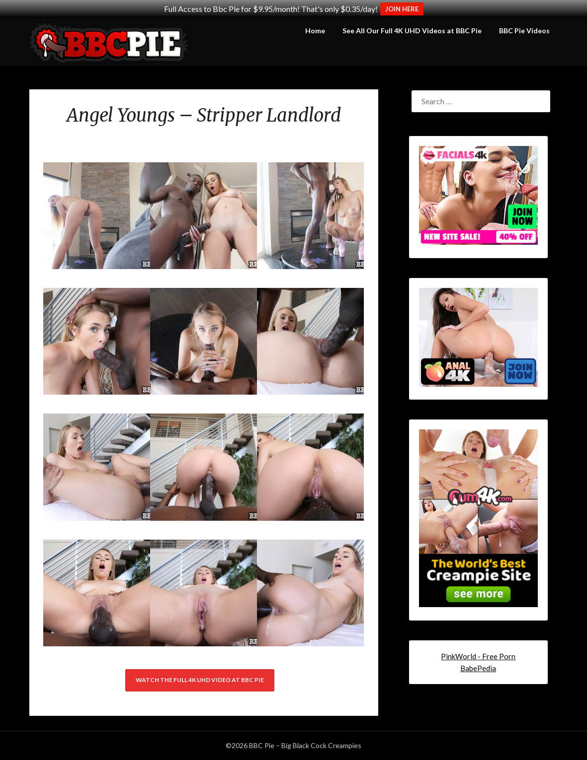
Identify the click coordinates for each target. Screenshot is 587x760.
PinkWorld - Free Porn (478, 656)
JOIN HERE (402, 9)
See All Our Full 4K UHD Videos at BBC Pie (412, 30)
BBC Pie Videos (524, 30)
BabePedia (478, 668)
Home (315, 30)
